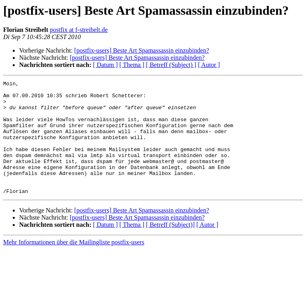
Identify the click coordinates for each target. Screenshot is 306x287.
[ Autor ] (209, 64)
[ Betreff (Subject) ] (171, 64)
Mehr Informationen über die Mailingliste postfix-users (73, 264)
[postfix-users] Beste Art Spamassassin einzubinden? (141, 50)
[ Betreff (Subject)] (170, 247)
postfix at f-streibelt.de (79, 29)
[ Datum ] (105, 64)
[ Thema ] (132, 64)
